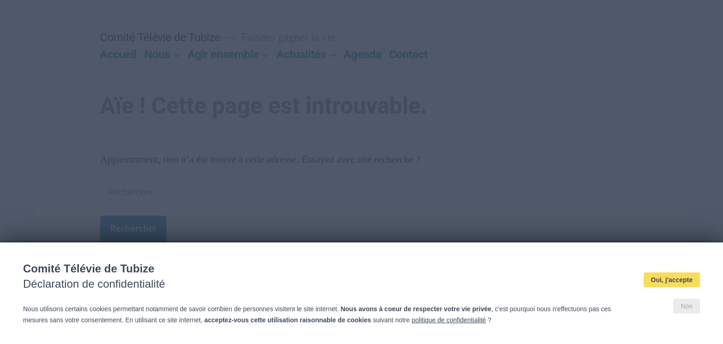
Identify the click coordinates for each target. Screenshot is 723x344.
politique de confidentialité (449, 320)
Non (687, 306)
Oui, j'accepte (672, 280)
